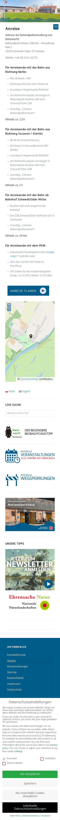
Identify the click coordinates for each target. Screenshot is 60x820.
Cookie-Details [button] (15, 812)
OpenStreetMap (29, 379)
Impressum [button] (46, 812)
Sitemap (12, 672)
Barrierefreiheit (15, 678)
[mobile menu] (45, 27)
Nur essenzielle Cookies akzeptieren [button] (30, 791)
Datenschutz (14, 690)
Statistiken (48, 755)
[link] (30, 290)
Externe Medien (12, 759)
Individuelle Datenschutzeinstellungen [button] (30, 804)
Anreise (11, 661)
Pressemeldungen (17, 666)
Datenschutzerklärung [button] (31, 812)
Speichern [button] (30, 780)
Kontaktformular (16, 655)
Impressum (14, 684)
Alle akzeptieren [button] (30, 770)
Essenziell (9, 755)
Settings (18, 748)
